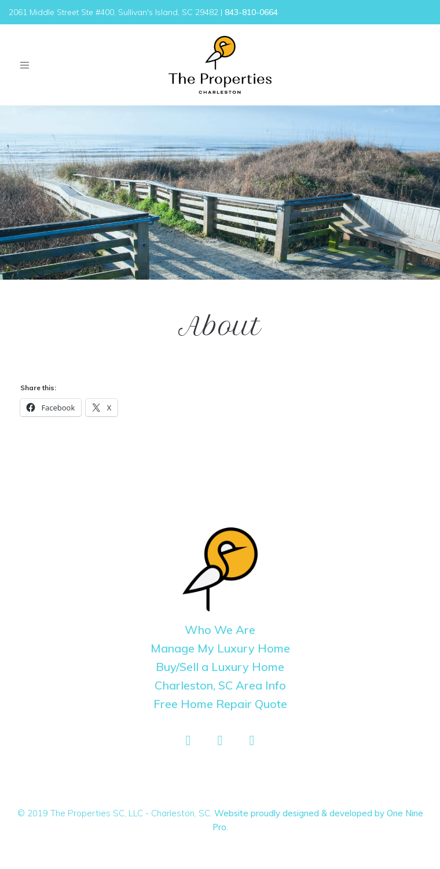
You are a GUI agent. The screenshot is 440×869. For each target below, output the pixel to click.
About (220, 326)
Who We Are (220, 629)
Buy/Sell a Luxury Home (220, 666)
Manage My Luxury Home (220, 648)
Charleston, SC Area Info (220, 685)
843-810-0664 (251, 12)
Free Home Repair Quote (220, 703)
